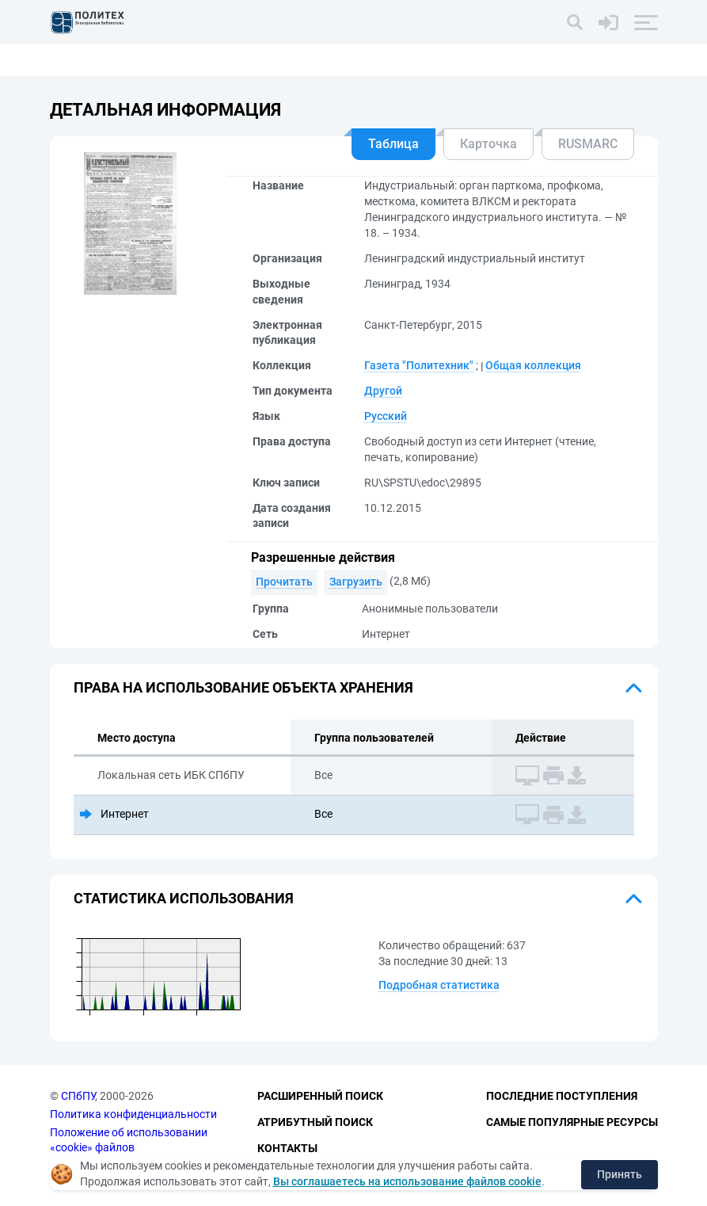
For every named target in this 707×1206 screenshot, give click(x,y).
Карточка (488, 143)
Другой (383, 390)
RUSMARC (588, 143)
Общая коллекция (533, 365)
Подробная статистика (439, 985)
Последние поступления (561, 1096)
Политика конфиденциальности (133, 1114)
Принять (619, 1174)
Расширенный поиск (320, 1096)
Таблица (393, 143)
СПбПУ (78, 1096)
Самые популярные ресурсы (572, 1122)
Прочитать (284, 581)
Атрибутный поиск (315, 1122)
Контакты (287, 1148)
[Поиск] (575, 22)
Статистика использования (184, 898)
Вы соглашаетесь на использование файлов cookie (407, 1181)
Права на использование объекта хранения (243, 687)
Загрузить (355, 581)
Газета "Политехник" (418, 365)
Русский (385, 416)
